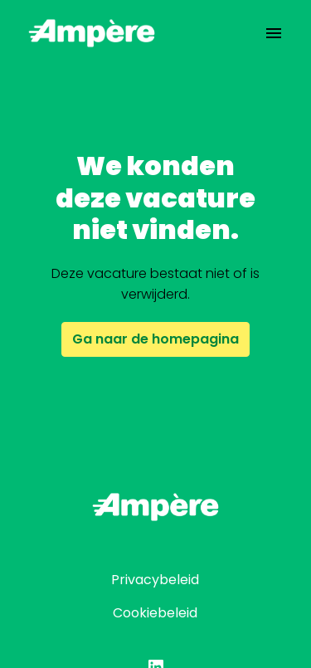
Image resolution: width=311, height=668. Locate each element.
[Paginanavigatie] (273, 33)
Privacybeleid (155, 579)
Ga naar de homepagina (155, 339)
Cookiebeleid (155, 612)
